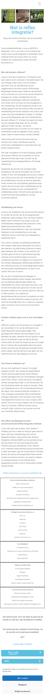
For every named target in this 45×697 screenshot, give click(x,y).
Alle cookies (22, 678)
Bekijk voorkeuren (22, 691)
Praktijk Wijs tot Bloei (18, 3)
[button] (22, 653)
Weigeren (22, 685)
